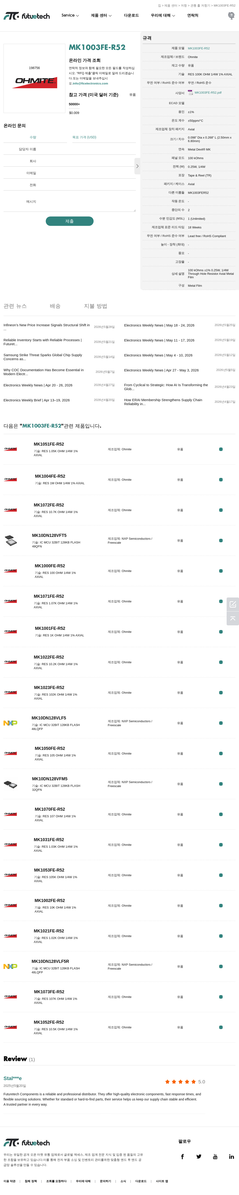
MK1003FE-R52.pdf (208, 92)
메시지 (31, 201)
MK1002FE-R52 (50, 900)
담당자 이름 (27, 149)
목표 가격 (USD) (84, 137)
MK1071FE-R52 (49, 596)
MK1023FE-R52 (49, 687)
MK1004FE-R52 (50, 476)
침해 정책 (31, 1181)
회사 (33, 161)
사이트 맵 (162, 1181)
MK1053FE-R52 (49, 870)
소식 (123, 1181)
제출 (69, 221)
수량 (33, 137)
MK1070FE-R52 (50, 809)
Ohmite (193, 57)
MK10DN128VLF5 (49, 718)
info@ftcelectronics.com (90, 83)
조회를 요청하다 (56, 1181)
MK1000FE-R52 (50, 566)
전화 (33, 185)
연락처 (192, 15)
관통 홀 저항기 (200, 5)
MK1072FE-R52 (49, 505)
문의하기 (105, 1181)
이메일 (31, 173)
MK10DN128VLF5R (50, 961)
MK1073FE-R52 (49, 992)
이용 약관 (9, 1181)
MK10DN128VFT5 (49, 535)
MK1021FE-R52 (49, 931)
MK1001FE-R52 (50, 628)
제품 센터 (170, 5)
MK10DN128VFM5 (49, 779)
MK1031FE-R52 (49, 839)
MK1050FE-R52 (50, 748)
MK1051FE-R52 (49, 444)
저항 (184, 5)
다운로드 (131, 15)
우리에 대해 (161, 15)
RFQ (221, 449)
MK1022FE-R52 (49, 657)
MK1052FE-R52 (49, 1022)
